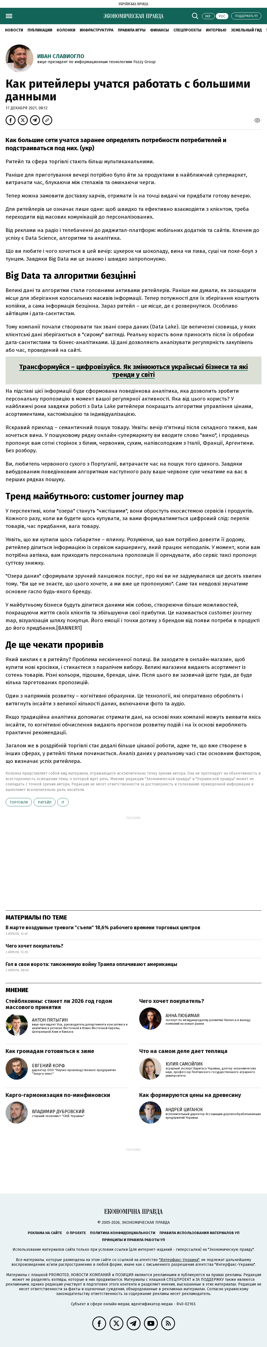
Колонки (66, 30)
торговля (19, 802)
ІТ (62, 802)
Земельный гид (246, 30)
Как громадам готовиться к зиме (50, 1051)
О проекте (76, 1233)
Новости (14, 30)
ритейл (44, 802)
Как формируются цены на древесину (190, 1095)
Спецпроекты (187, 30)
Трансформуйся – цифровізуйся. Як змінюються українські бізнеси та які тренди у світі (133, 371)
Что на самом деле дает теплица (183, 1051)
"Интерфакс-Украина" (179, 1259)
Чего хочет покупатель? (34, 946)
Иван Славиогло (60, 56)
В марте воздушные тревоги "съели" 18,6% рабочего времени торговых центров (103, 928)
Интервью (216, 30)
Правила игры (132, 30)
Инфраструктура (96, 30)
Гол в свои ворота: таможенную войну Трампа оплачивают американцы (91, 964)
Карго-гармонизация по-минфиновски (58, 1095)
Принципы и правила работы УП (133, 1240)
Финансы (159, 30)
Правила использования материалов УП (199, 1233)
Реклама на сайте (45, 1233)
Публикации (40, 30)
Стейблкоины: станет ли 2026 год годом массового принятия (59, 1004)
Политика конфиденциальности (122, 1233)
